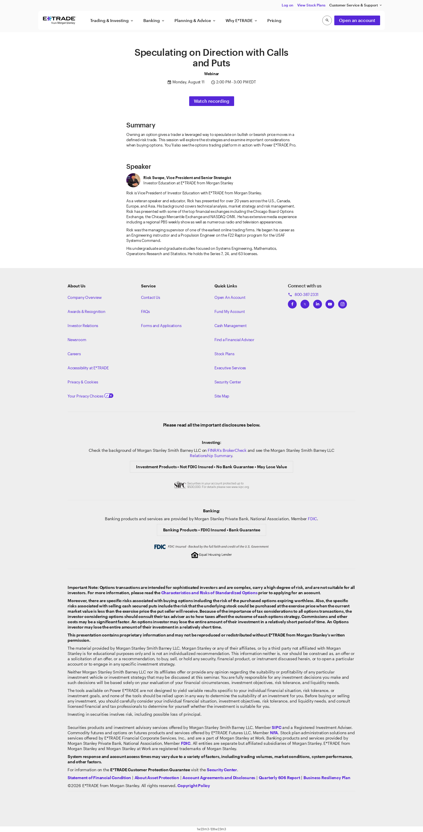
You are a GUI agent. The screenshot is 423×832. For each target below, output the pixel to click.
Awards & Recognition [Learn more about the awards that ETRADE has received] (86, 311)
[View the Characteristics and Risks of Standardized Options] (209, 592)
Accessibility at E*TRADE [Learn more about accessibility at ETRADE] (88, 368)
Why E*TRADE (242, 20)
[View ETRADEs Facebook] (292, 302)
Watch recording (211, 101)
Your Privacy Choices (90, 396)
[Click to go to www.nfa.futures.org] (274, 732)
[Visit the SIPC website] (276, 727)
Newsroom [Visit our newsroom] (77, 339)
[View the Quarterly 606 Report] (279, 777)
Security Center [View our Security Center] (227, 382)
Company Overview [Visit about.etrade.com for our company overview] (85, 297)
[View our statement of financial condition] (99, 777)
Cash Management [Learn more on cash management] (230, 325)
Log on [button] (287, 5)
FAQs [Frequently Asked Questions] (145, 311)
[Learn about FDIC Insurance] (185, 743)
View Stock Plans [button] (311, 5)
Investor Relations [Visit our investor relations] (83, 325)
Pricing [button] (274, 20)
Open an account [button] (357, 20)
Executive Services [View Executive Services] (230, 368)
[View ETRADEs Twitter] (305, 302)
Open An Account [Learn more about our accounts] (230, 297)
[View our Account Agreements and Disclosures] (218, 777)
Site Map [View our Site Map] (221, 396)
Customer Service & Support (355, 5)
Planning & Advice (195, 20)
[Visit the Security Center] (222, 769)
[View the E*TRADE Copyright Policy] (193, 785)
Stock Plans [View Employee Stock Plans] (224, 353)
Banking (154, 20)
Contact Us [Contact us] (150, 297)
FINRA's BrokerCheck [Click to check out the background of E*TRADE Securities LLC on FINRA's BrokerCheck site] (227, 450)
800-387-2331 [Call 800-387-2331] (303, 294)
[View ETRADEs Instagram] (342, 302)
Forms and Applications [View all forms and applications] (161, 325)
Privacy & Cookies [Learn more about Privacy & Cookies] (83, 382)
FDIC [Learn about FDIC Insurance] (312, 518)
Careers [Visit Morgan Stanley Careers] (74, 353)
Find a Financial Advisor (234, 339)
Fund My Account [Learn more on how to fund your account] (229, 311)
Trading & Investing (112, 20)
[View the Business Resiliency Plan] (326, 777)
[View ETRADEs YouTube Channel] (329, 302)
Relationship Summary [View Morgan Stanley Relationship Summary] (211, 455)
